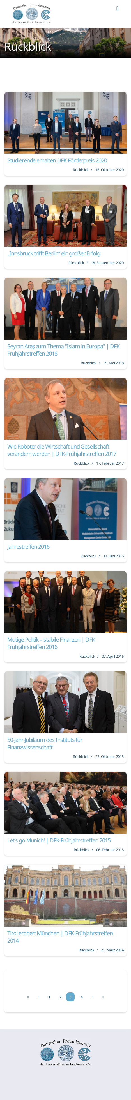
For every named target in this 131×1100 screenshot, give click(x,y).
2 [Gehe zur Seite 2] (60, 996)
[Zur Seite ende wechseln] (103, 997)
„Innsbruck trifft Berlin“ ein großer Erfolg (53, 253)
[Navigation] (117, 14)
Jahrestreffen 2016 (28, 546)
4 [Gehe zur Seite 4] (82, 996)
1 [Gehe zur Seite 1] (49, 996)
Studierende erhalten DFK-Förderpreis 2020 (57, 160)
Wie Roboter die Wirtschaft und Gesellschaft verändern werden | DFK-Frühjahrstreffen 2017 (61, 450)
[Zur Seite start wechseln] (28, 997)
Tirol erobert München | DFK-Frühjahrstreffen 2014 (60, 936)
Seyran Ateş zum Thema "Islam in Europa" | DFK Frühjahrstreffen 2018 (63, 349)
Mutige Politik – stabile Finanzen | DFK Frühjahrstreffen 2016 (51, 643)
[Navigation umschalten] (3, 1079)
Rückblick (81, 169)
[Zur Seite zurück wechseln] (38, 997)
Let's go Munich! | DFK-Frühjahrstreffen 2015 (59, 840)
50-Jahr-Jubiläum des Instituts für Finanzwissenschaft (44, 743)
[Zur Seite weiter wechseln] (92, 997)
